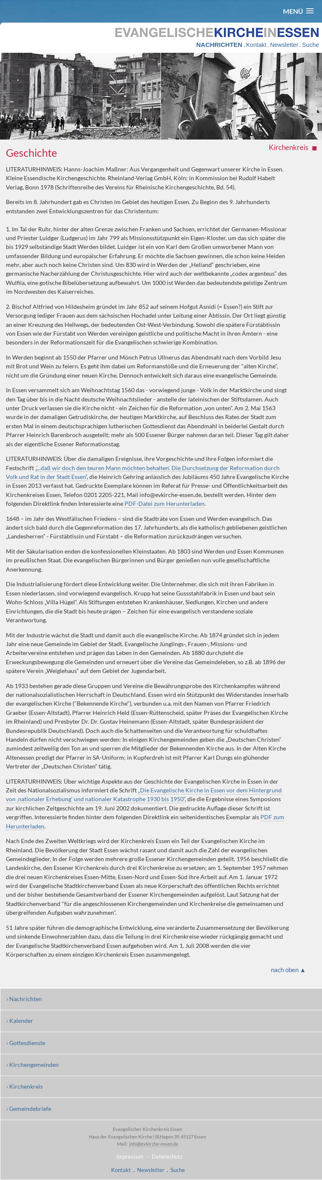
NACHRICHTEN (219, 44)
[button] (298, 11)
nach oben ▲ (288, 969)
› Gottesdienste (25, 1042)
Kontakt (256, 44)
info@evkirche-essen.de (153, 1143)
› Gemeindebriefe (28, 1108)
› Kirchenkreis (24, 1086)
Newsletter (284, 44)
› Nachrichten (24, 998)
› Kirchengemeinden (32, 1064)
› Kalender (19, 1020)
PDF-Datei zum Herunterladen (165, 503)
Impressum (130, 1156)
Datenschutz (167, 1156)
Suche (310, 44)
